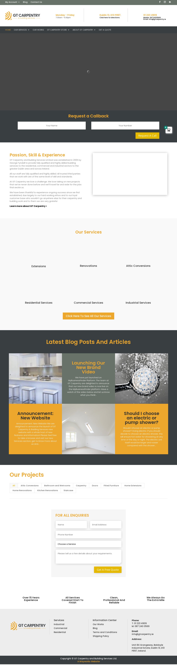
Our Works (38, 30)
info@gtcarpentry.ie (142, 634)
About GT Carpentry (83, 30)
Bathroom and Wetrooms (57, 486)
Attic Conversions (138, 266)
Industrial (59, 625)
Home (8, 30)
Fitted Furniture (111, 486)
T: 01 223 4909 (139, 624)
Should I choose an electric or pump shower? (141, 418)
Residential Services (38, 303)
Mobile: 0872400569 (152, 17)
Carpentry (81, 486)
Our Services (20, 30)
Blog (25, 2)
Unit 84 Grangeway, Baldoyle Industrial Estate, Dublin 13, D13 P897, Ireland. (148, 648)
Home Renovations (22, 491)
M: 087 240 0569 (140, 626)
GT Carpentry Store (57, 30)
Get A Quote (105, 30)
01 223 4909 (150, 15)
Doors (95, 486)
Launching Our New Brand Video (88, 368)
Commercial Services (88, 303)
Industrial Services (138, 303)
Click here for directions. (110, 17)
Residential (60, 632)
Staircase (68, 491)
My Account (11, 2)
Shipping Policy (101, 636)
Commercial (60, 629)
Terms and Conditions (105, 632)
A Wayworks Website (88, 662)
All (14, 486)
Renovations (88, 266)
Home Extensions (132, 486)
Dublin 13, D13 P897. (110, 15)
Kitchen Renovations (47, 491)
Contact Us (36, 2)
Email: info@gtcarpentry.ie (154, 19)
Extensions (39, 267)
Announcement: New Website (35, 416)
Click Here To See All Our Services (88, 317)
